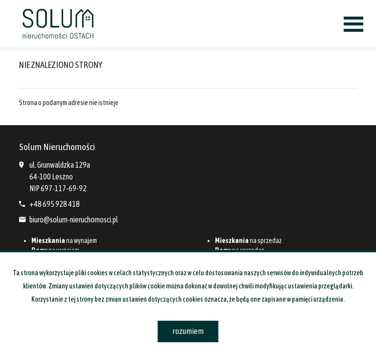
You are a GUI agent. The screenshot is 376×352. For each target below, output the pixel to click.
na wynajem (64, 240)
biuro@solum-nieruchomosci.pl (73, 219)
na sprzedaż (248, 240)
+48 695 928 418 (54, 203)
